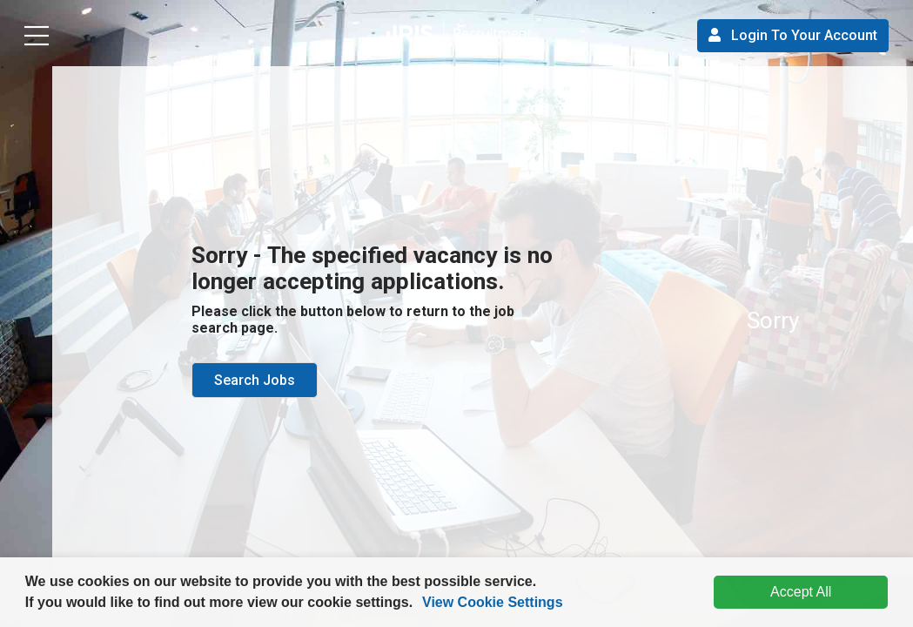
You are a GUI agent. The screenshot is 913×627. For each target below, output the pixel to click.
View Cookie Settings (492, 602)
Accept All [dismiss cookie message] (800, 591)
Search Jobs (254, 380)
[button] (419, 604)
